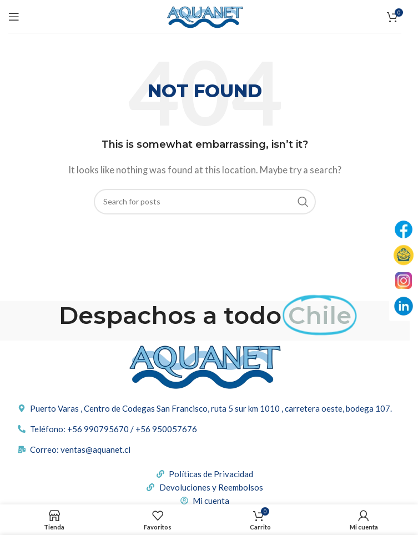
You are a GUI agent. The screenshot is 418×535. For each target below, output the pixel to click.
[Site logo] (204, 15)
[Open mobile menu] (14, 17)
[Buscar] (205, 201)
